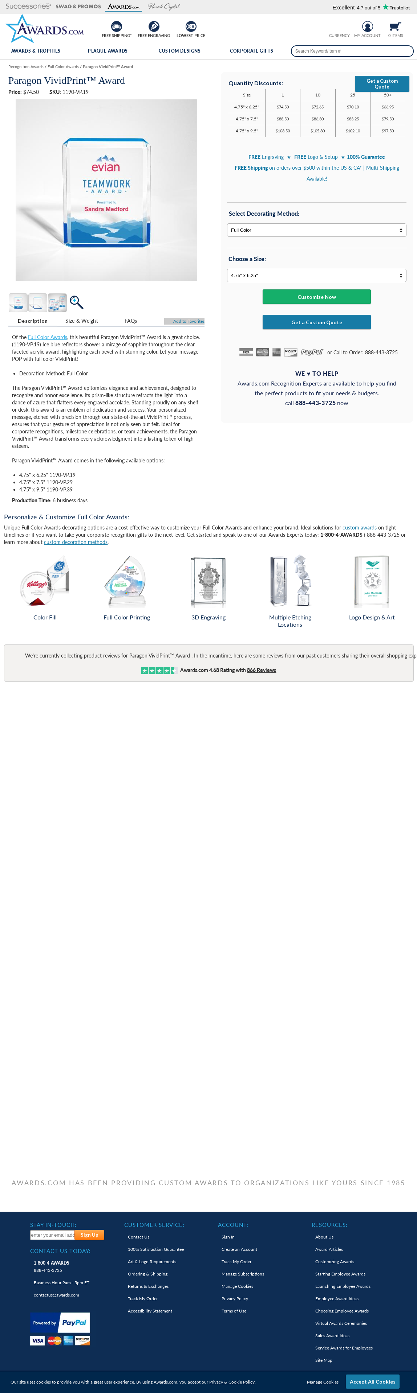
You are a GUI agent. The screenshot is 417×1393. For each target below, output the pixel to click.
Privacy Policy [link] (235, 1298)
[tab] (32, 321)
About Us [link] (324, 1237)
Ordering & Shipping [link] (147, 1274)
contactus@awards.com (56, 1295)
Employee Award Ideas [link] (337, 1298)
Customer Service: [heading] (154, 1224)
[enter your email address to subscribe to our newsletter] (52, 1235)
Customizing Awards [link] (334, 1261)
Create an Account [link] (239, 1249)
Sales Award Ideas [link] (332, 1335)
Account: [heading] (233, 1224)
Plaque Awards (108, 51)
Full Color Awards (47, 337)
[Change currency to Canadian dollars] (344, 25)
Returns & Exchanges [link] (148, 1286)
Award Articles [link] (329, 1249)
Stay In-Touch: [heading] (53, 1224)
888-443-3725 (51, 1266)
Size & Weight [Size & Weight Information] (81, 321)
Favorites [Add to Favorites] (189, 321)
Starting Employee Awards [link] (340, 1274)
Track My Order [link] (143, 1298)
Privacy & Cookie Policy (232, 1382)
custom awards (360, 527)
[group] (339, 25)
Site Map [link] (323, 1360)
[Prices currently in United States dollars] (333, 25)
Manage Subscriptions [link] (243, 1274)
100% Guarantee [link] (156, 1249)
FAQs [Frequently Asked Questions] (131, 321)
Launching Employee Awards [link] (343, 1286)
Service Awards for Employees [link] (344, 1348)
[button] (28, 7)
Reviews (261, 670)
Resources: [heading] (330, 1224)
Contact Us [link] (138, 1237)
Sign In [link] (228, 1237)
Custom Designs (180, 51)
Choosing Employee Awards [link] (342, 1311)
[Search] (405, 51)
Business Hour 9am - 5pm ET (61, 1282)
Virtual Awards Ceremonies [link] (341, 1323)
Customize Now (316, 297)
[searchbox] (352, 51)
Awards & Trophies (36, 51)
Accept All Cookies (373, 1381)
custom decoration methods (76, 542)
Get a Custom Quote (382, 84)
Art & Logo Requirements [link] (152, 1261)
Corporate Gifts (251, 51)
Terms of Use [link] (234, 1311)
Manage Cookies (323, 1382)
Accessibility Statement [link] (150, 1311)
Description (33, 321)
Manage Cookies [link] (237, 1286)
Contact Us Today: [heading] (60, 1251)
